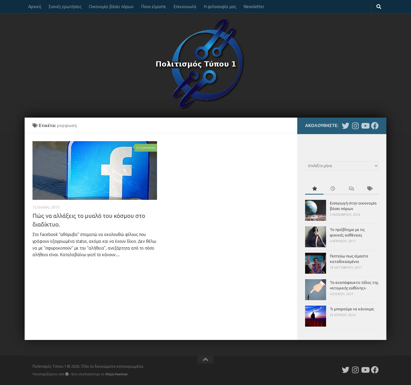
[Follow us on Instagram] (355, 126)
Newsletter (254, 6)
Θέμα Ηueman (116, 374)
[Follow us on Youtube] (365, 126)
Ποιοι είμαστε (153, 6)
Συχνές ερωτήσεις (65, 6)
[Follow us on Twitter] (345, 126)
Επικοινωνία (185, 6)
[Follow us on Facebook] (374, 126)
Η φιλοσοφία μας (220, 6)
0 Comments (145, 147)
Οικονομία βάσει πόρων (111, 6)
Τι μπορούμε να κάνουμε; (352, 309)
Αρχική (34, 6)
